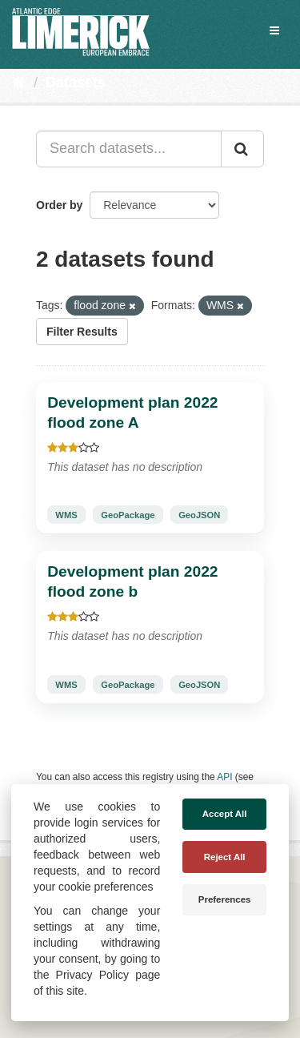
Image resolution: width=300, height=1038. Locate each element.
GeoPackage (127, 515)
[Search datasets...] (129, 149)
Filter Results (82, 331)
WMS (66, 515)
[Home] (19, 82)
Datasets (76, 82)
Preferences (224, 899)
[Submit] (242, 149)
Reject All (225, 857)
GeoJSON (199, 515)
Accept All (224, 814)
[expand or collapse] (274, 30)
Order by (59, 205)
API (224, 777)
